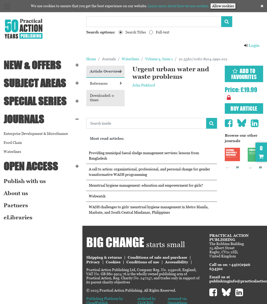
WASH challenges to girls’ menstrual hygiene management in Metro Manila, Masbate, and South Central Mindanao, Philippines (149, 209)
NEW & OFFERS (32, 65)
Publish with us (25, 181)
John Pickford (143, 85)
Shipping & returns (104, 257)
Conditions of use (142, 262)
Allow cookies (223, 6)
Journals (24, 119)
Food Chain (13, 143)
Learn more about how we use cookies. (178, 6)
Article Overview (106, 71)
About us (16, 193)
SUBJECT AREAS (35, 83)
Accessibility (176, 262)
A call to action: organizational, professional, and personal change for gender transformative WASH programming (149, 172)
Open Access (31, 166)
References (106, 83)
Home (91, 59)
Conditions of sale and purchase (157, 257)
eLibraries (18, 217)
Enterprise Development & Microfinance (36, 134)
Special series (35, 101)
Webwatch (97, 196)
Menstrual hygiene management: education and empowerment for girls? (146, 185)
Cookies (113, 262)
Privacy (93, 262)
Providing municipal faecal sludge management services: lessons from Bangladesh (144, 155)
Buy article (243, 108)
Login (251, 45)
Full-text (162, 32)
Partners (16, 205)
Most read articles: (107, 138)
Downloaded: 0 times (102, 97)
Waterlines (12, 152)
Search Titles (135, 32)
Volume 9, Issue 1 (159, 59)
